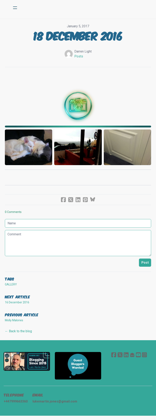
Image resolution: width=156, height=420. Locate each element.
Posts (78, 56)
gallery (11, 287)
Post (145, 266)
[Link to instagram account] (145, 358)
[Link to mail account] (132, 358)
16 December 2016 (17, 305)
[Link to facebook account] (112, 358)
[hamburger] (15, 7)
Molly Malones (14, 323)
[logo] (83, 7)
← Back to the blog (18, 334)
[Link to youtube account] (138, 358)
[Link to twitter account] (119, 358)
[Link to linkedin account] (125, 358)
